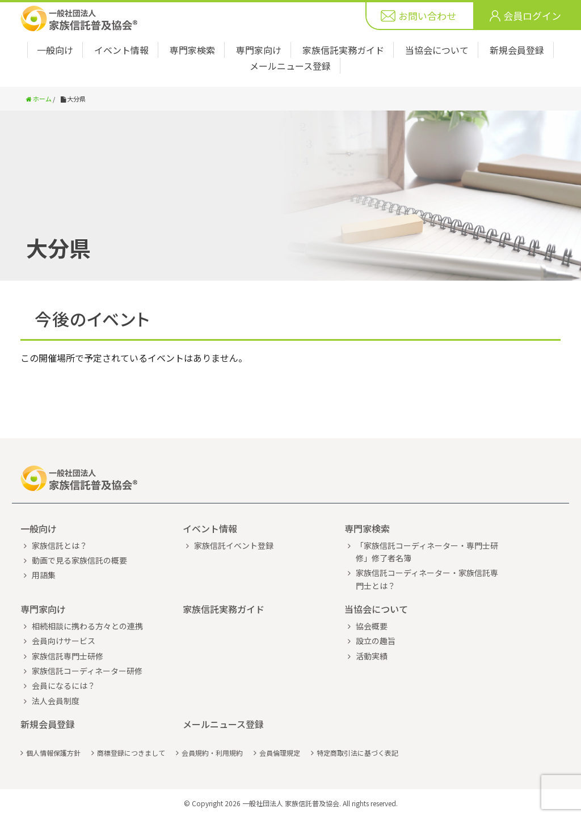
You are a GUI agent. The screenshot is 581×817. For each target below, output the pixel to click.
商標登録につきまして (131, 752)
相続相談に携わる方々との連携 (87, 626)
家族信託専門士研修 (67, 656)
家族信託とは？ (59, 545)
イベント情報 (121, 50)
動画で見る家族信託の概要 (79, 560)
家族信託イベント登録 (233, 545)
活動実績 (372, 656)
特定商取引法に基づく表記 (357, 752)
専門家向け (258, 50)
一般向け (55, 50)
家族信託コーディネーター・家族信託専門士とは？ (427, 579)
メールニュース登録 (290, 66)
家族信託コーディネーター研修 (87, 670)
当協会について (437, 50)
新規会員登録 (517, 50)
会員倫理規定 (279, 752)
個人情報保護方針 (53, 752)
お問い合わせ (427, 16)
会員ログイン (532, 16)
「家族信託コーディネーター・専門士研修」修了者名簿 (427, 552)
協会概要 (372, 626)
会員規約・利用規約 (212, 752)
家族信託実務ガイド (343, 50)
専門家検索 (192, 50)
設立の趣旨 (375, 640)
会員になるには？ (63, 685)
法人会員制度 (55, 700)
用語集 (44, 575)
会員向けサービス (63, 640)
